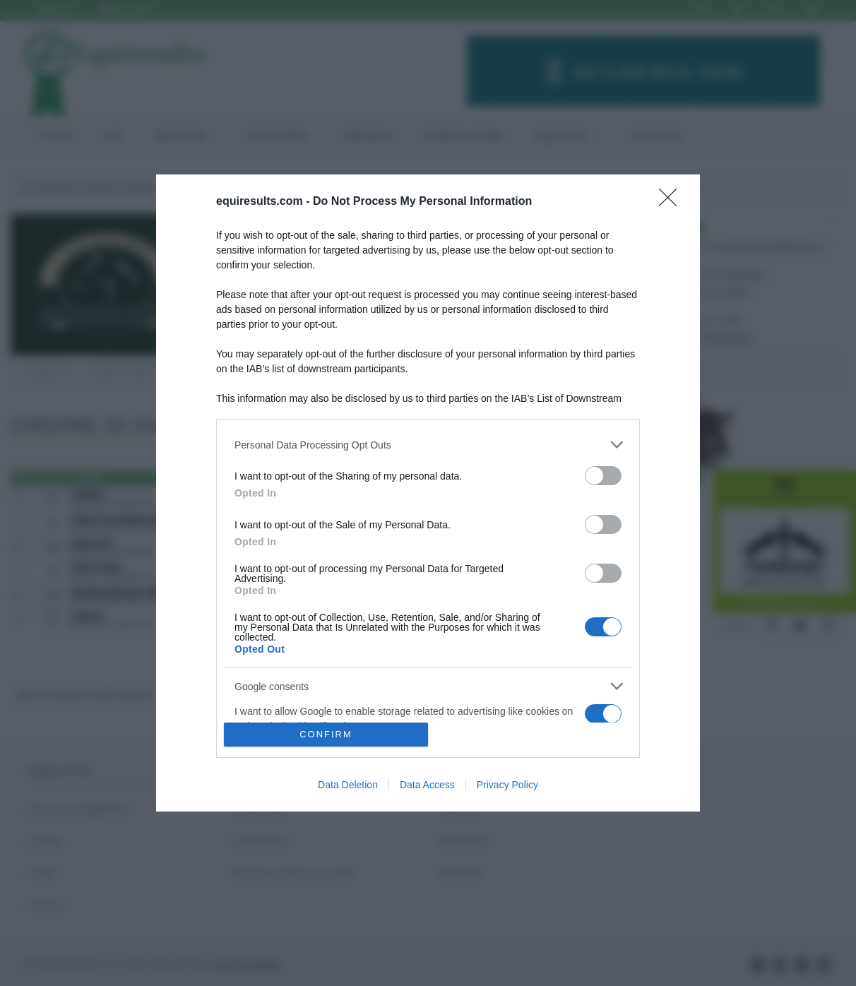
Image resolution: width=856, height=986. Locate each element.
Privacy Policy (507, 784)
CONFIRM (325, 734)
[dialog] (428, 493)
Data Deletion (348, 784)
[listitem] (428, 444)
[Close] (672, 202)
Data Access (427, 784)
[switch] (603, 475)
